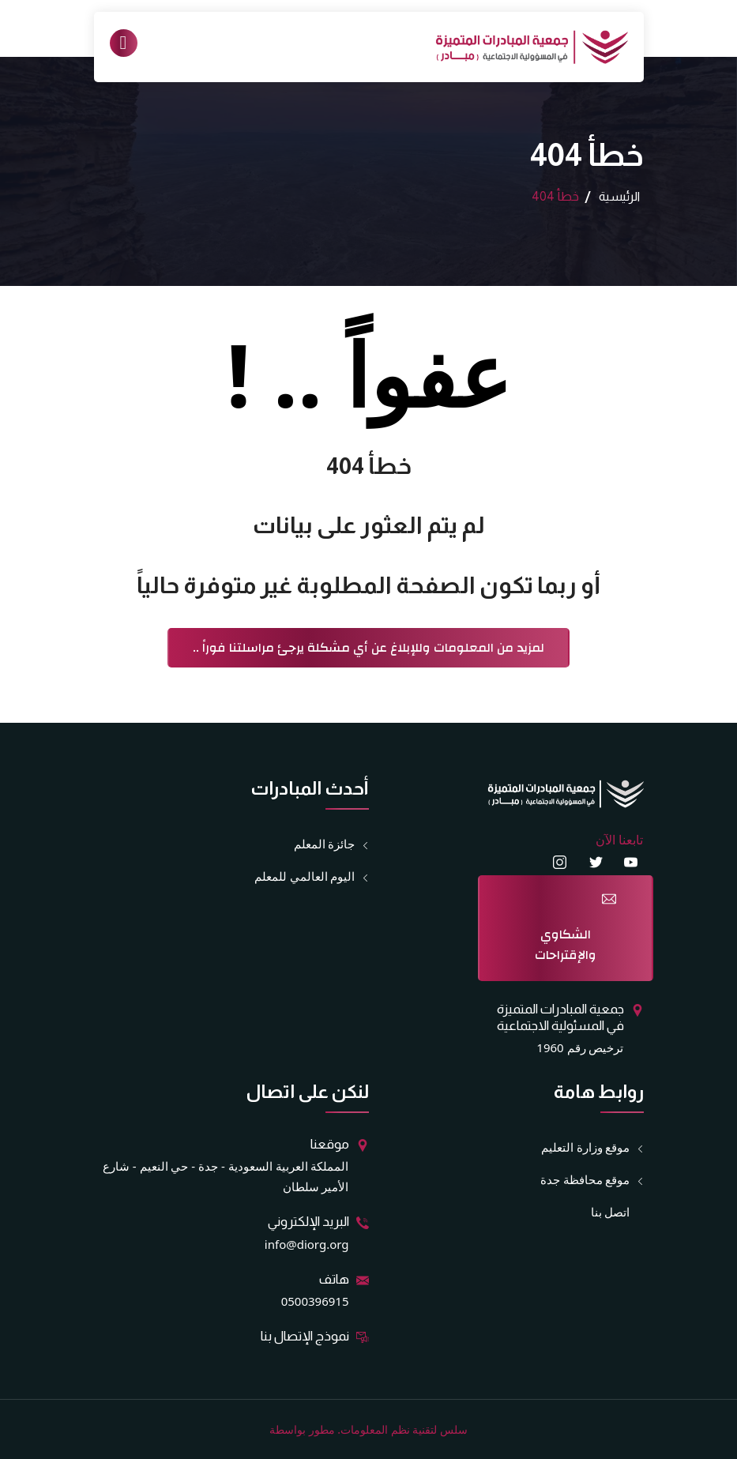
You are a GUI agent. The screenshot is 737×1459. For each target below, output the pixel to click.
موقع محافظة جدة (585, 1180)
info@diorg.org (307, 1244)
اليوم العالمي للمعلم (304, 876)
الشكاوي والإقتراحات (565, 945)
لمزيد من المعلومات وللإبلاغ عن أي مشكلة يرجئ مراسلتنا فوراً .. (368, 648)
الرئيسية (619, 196)
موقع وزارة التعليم (585, 1147)
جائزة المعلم (324, 844)
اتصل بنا (610, 1212)
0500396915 (315, 1301)
